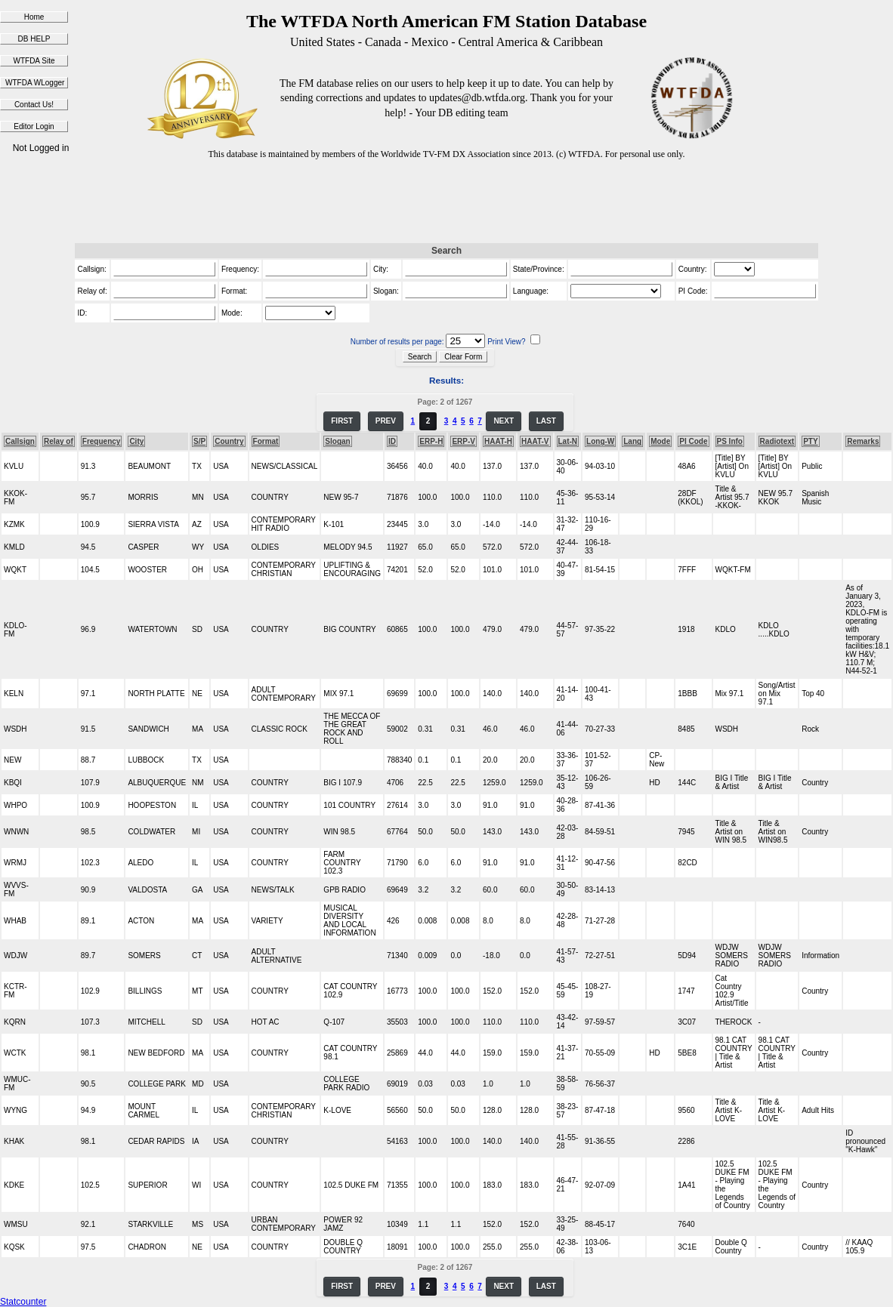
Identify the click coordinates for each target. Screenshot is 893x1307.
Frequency (101, 441)
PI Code (693, 441)
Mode (660, 441)
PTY (810, 441)
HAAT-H (498, 441)
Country (229, 441)
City (136, 441)
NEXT (503, 421)
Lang (632, 441)
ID (392, 441)
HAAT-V (534, 441)
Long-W (600, 441)
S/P (199, 441)
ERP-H (431, 441)
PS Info (730, 441)
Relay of (58, 441)
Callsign (20, 441)
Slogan (337, 441)
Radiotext (777, 441)
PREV (385, 421)
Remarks (863, 441)
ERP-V (463, 441)
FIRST (342, 421)
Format (266, 441)
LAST (546, 421)
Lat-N (568, 441)
